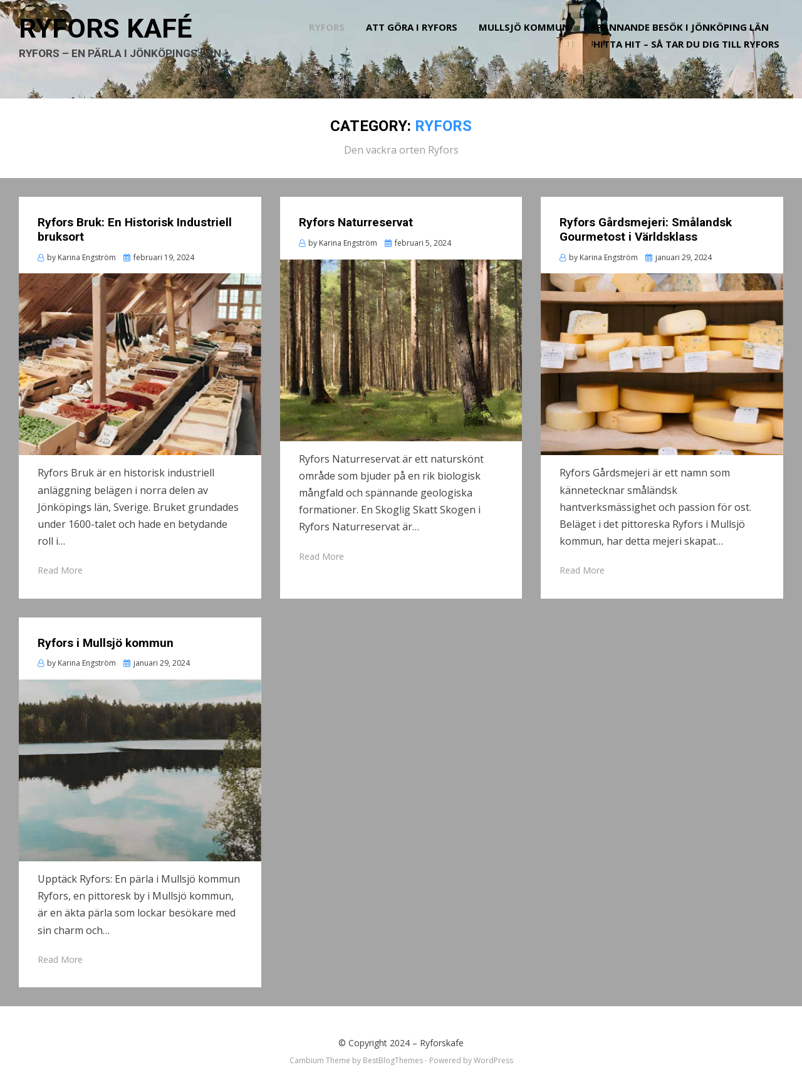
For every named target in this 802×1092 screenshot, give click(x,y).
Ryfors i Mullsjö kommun (106, 639)
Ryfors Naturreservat (356, 219)
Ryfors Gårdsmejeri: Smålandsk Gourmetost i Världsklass (646, 226)
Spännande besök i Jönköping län (684, 37)
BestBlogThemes (393, 1057)
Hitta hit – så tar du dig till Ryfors (690, 54)
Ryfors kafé (115, 38)
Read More (60, 567)
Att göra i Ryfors (415, 37)
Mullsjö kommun (527, 37)
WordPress (493, 1057)
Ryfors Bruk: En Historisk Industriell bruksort (135, 226)
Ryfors (330, 37)
